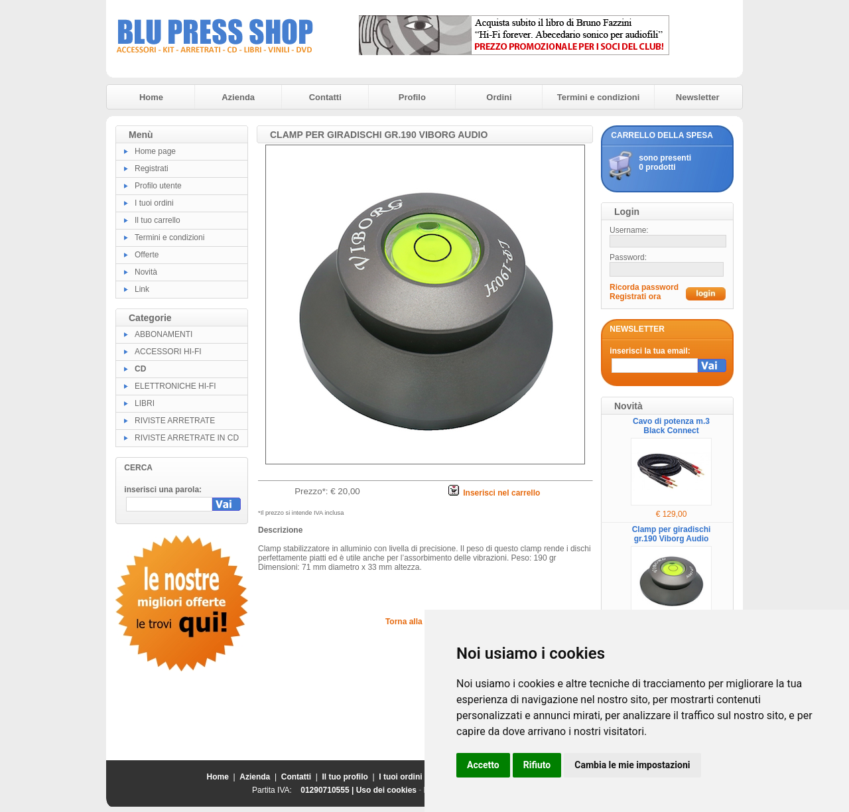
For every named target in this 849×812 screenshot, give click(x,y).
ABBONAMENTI (163, 334)
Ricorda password (644, 287)
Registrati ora (635, 296)
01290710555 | (328, 790)
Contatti (325, 97)
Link (142, 289)
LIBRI (145, 403)
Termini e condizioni (598, 97)
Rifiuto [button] (537, 765)
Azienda (238, 97)
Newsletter (698, 97)
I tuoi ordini (154, 203)
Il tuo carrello (157, 220)
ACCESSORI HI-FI (168, 351)
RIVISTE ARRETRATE (175, 420)
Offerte (147, 254)
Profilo (412, 97)
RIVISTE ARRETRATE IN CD (187, 437)
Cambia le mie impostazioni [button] (632, 765)
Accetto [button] (483, 765)
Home (151, 97)
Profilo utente (158, 185)
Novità (146, 272)
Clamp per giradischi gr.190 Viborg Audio (671, 534)
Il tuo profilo (345, 776)
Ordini (498, 97)
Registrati (151, 168)
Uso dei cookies (386, 790)
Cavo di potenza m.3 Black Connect (671, 426)
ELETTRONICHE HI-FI (175, 386)
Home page (155, 151)
